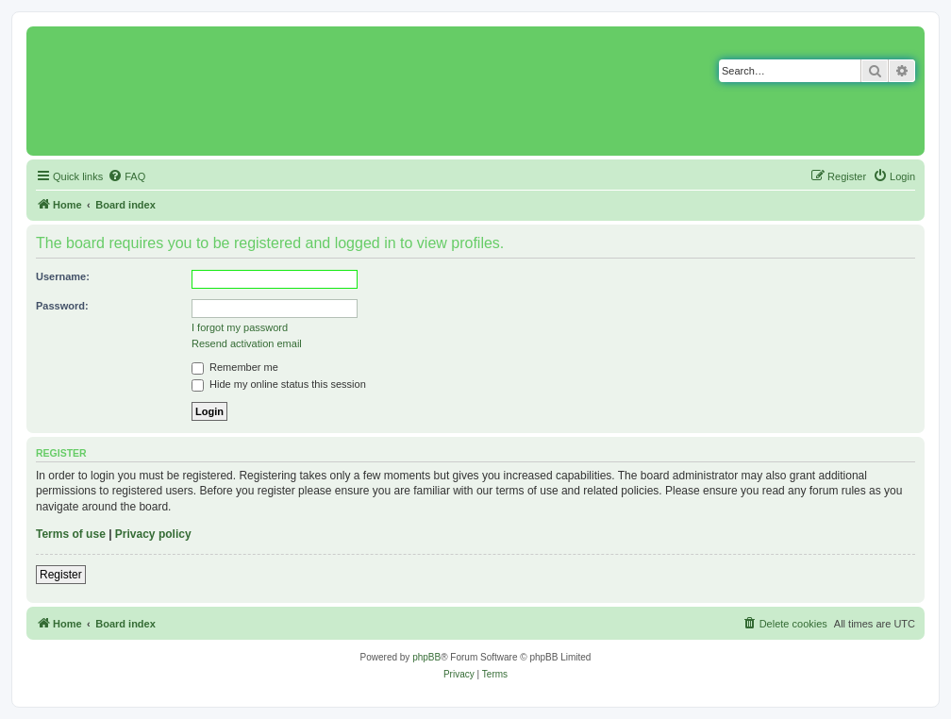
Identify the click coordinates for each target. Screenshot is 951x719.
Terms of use (71, 534)
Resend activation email (247, 343)
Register (61, 574)
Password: (62, 305)
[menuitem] (126, 176)
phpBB (426, 657)
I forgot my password (240, 327)
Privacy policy (153, 534)
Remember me (235, 367)
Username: (63, 276)
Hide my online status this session (279, 384)
